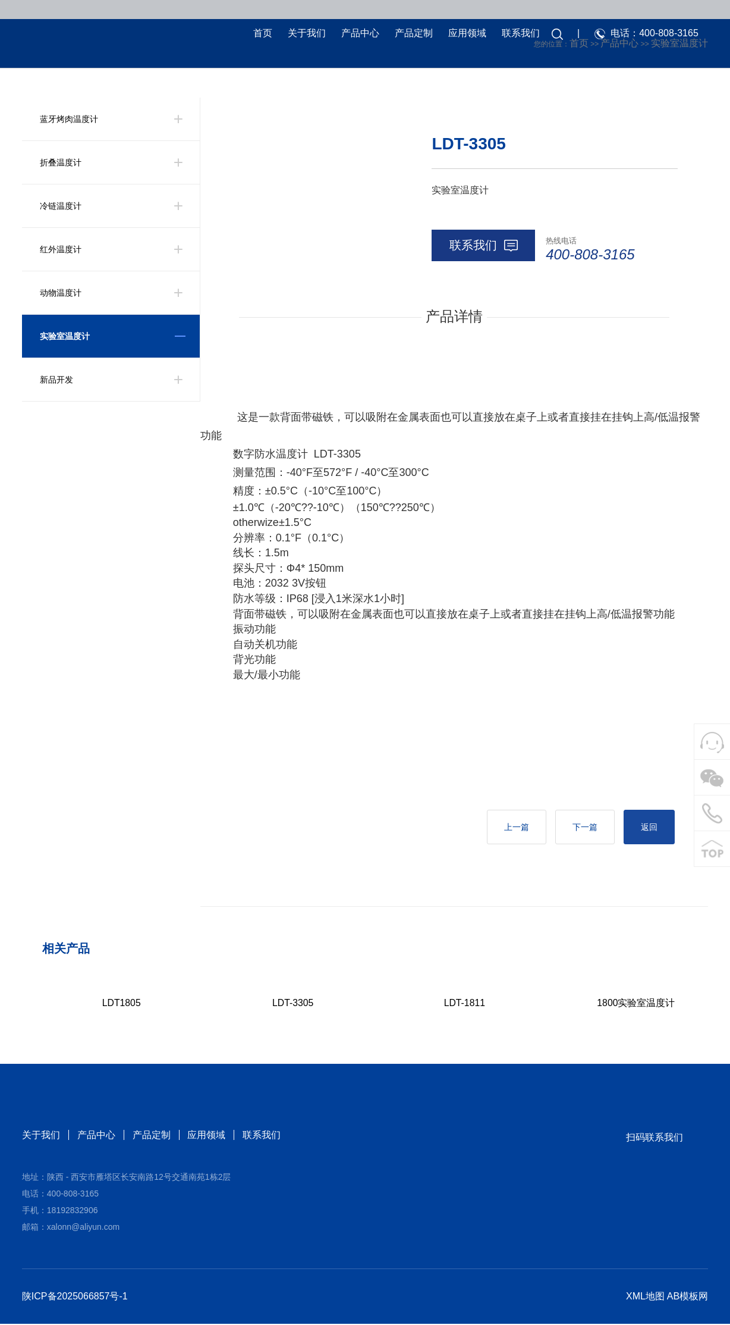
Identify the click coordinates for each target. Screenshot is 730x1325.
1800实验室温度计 (636, 1004)
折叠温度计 (60, 162)
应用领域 (465, 34)
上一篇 (511, 827)
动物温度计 (60, 292)
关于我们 (305, 34)
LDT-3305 (293, 1004)
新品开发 (56, 379)
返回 (648, 827)
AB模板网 (687, 1297)
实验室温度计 (65, 336)
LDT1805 (121, 1004)
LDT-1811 (464, 1004)
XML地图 (645, 1297)
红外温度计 (60, 249)
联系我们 (519, 34)
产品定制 (412, 34)
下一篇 (581, 827)
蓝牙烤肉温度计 (69, 119)
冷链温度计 (60, 206)
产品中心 (358, 34)
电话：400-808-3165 (653, 34)
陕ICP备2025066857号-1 (75, 1297)
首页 (260, 34)
